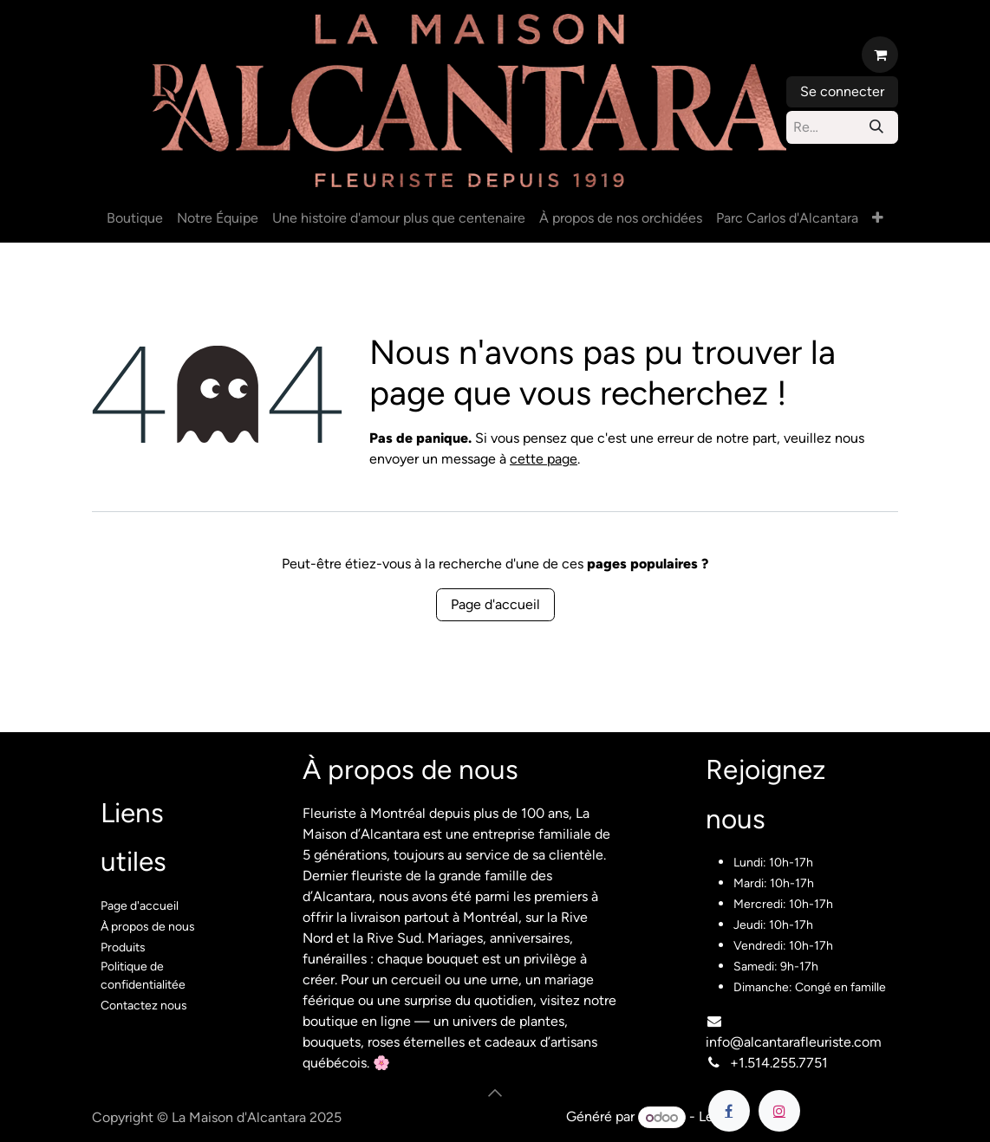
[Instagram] (779, 1111)
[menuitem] (135, 218)
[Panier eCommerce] (880, 54)
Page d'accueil (495, 604)
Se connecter (842, 91)
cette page (543, 459)
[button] (495, 1092)
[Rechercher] (876, 127)
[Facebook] (729, 1111)
